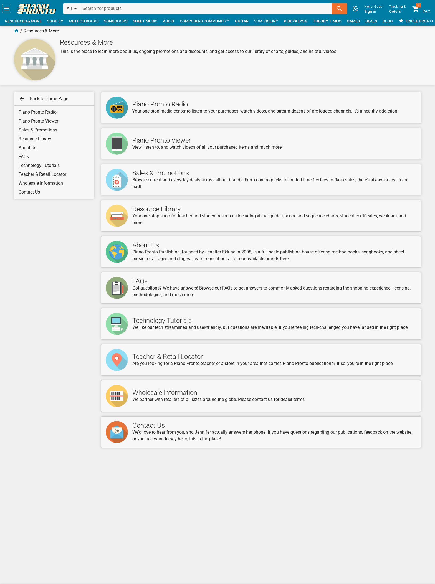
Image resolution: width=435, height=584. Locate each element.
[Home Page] (16, 31)
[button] (6, 8)
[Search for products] (206, 8)
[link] (36, 9)
